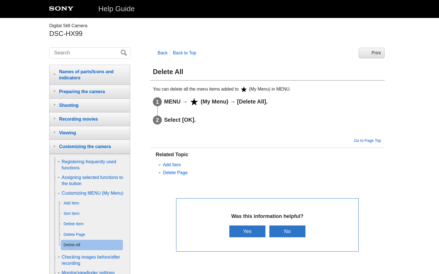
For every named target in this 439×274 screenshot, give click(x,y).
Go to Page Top (367, 140)
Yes (247, 231)
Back (163, 52)
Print (376, 52)
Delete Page (175, 172)
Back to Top (184, 52)
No (287, 231)
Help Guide (116, 8)
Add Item (172, 164)
